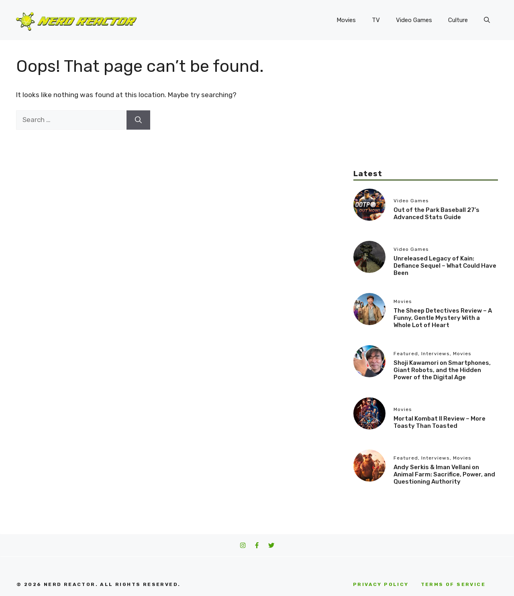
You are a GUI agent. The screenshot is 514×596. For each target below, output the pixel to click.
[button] (487, 20)
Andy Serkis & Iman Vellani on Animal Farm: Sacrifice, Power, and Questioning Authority (444, 474)
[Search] (138, 120)
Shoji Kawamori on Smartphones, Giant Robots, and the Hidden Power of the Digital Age (442, 370)
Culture (458, 20)
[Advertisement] (425, 112)
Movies (346, 20)
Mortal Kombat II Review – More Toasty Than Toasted (439, 422)
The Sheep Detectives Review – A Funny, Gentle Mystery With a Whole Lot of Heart (443, 318)
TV (376, 20)
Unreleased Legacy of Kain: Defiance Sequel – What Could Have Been (445, 266)
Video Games (414, 20)
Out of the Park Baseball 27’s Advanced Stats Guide (436, 213)
